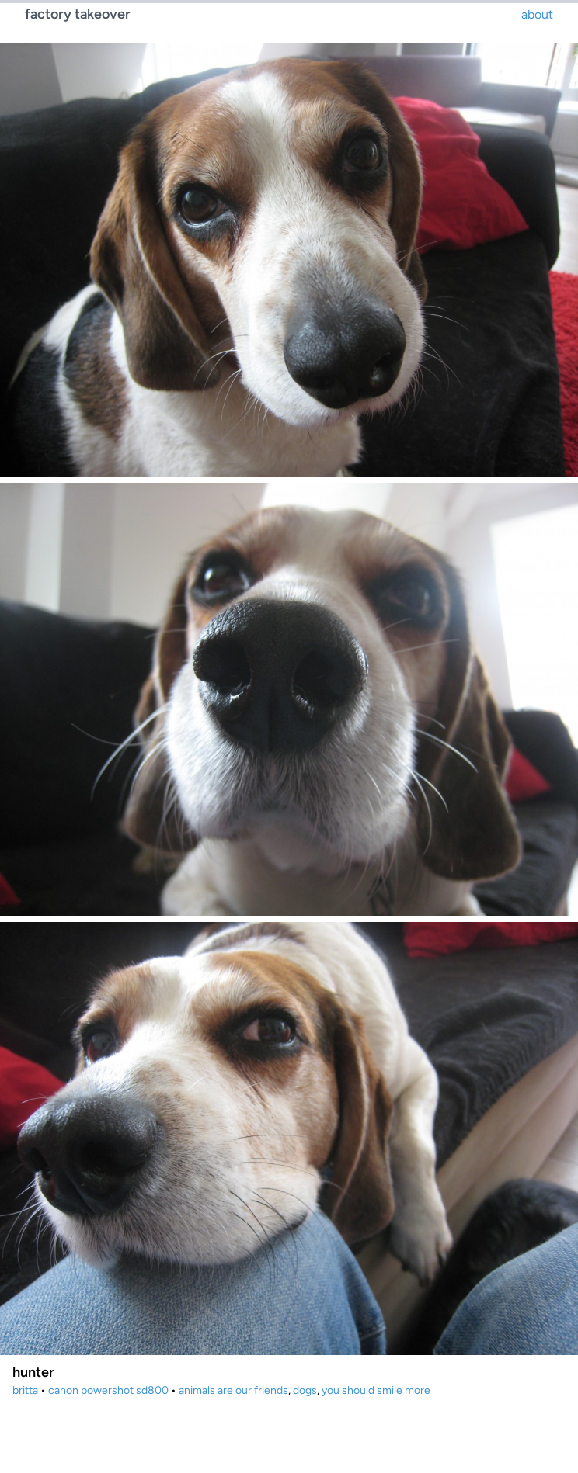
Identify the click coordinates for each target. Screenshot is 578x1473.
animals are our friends (233, 1390)
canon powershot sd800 (108, 1390)
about (537, 14)
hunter (33, 1372)
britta (25, 1390)
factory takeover (78, 14)
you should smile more (376, 1390)
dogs (305, 1390)
